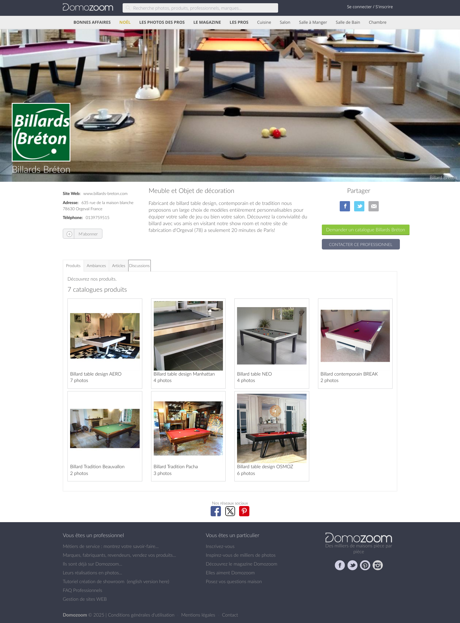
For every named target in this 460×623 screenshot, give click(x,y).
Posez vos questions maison (234, 581)
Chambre (377, 22)
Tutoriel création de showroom (93, 581)
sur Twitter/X (359, 206)
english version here (148, 581)
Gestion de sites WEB (85, 599)
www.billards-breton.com (105, 193)
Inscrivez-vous (220, 546)
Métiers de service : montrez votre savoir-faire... (111, 546)
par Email (373, 206)
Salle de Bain (348, 22)
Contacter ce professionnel (361, 244)
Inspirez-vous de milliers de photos (241, 555)
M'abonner (80, 234)
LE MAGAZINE (207, 22)
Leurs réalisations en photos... (92, 572)
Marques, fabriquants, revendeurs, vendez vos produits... (119, 555)
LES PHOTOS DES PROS (162, 22)
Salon (285, 22)
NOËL (125, 22)
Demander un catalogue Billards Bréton (365, 229)
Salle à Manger (313, 22)
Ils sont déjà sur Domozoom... (92, 564)
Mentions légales (199, 615)
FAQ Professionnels (82, 590)
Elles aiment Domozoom (230, 572)
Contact (230, 615)
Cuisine (264, 22)
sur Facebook (345, 206)
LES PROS (239, 22)
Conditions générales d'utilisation (142, 615)
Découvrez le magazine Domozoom (242, 564)
